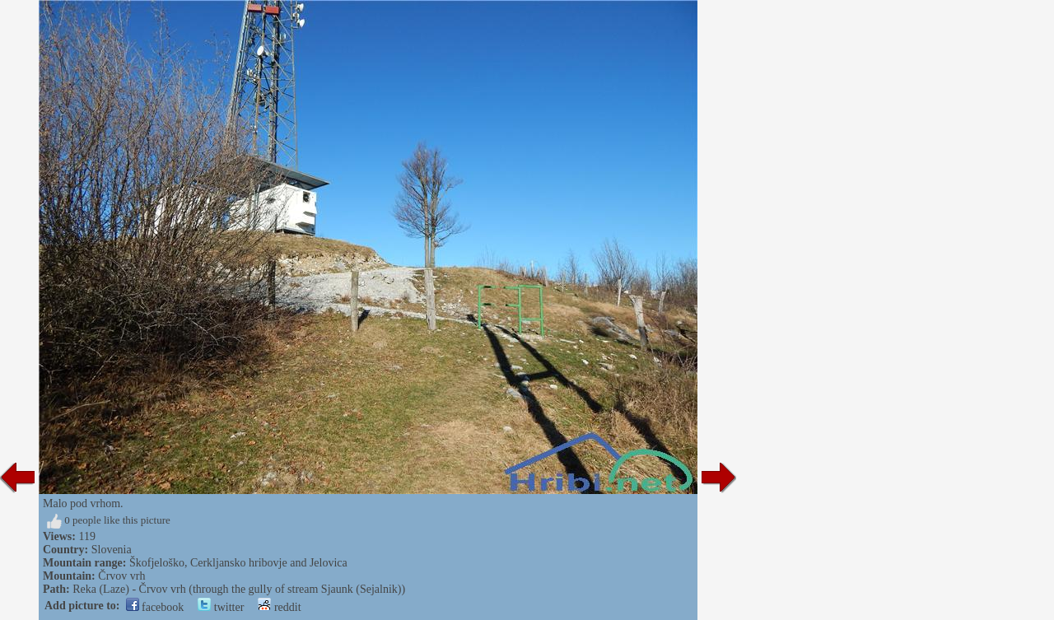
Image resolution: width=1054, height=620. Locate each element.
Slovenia (111, 549)
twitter (221, 607)
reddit (279, 607)
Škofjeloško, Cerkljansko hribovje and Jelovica (238, 563)
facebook (155, 607)
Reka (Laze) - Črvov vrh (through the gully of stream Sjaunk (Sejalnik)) (238, 589)
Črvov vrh (121, 576)
